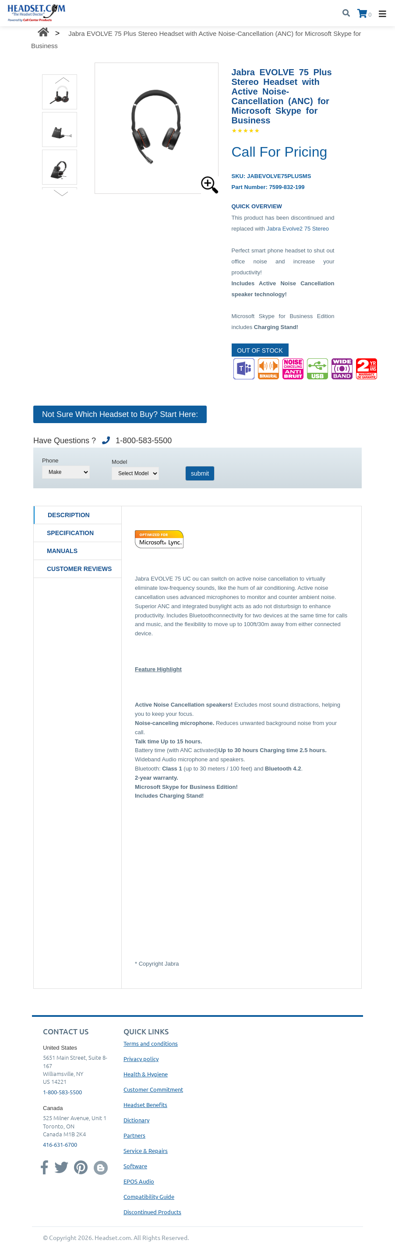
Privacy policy (141, 1058)
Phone (50, 460)
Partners (134, 1135)
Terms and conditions (150, 1043)
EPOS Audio (138, 1181)
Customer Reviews (79, 568)
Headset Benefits (145, 1104)
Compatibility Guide (148, 1196)
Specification (70, 532)
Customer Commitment (153, 1089)
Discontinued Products (152, 1211)
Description (69, 514)
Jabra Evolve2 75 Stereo (298, 228)
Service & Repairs (145, 1150)
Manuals (62, 550)
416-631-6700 (60, 1144)
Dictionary (136, 1120)
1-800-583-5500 (62, 1092)
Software (135, 1166)
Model (119, 462)
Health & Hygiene (145, 1074)
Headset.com (113, 1237)
